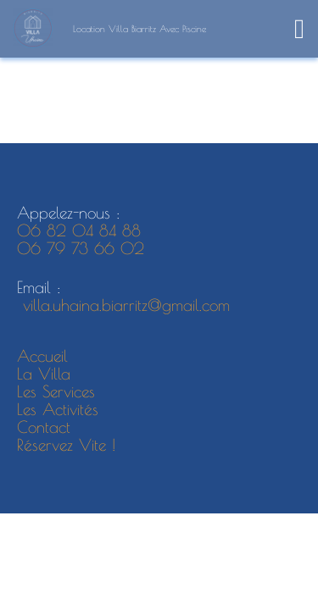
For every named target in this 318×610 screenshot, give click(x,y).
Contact (43, 427)
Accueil (42, 356)
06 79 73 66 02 (83, 248)
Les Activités (57, 409)
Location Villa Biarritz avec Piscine (139, 28)
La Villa (43, 373)
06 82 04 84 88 (79, 230)
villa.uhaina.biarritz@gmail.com (123, 305)
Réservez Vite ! (66, 444)
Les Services (56, 391)
